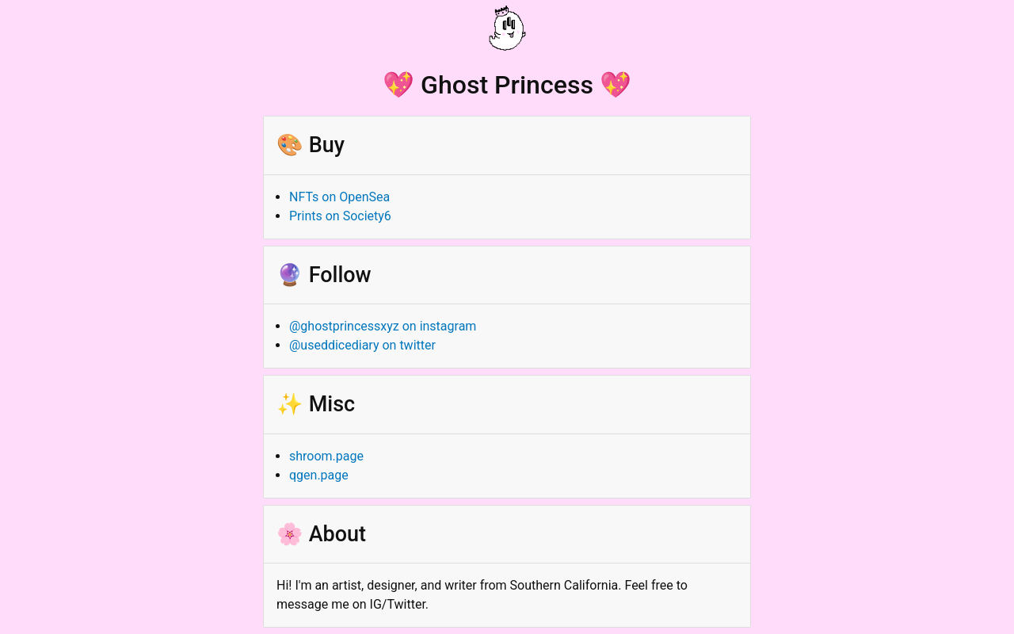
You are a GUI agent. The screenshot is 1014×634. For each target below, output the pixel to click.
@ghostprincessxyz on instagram (382, 326)
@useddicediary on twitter (362, 345)
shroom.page (326, 456)
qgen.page (319, 475)
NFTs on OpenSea (339, 196)
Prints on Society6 (340, 215)
